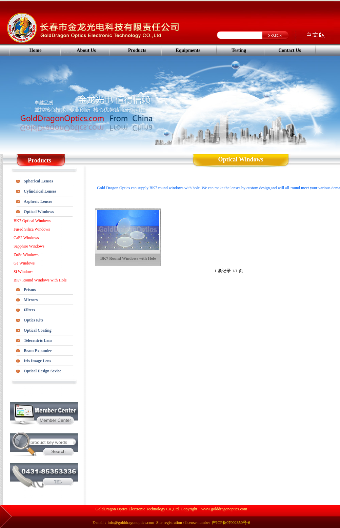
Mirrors (31, 299)
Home (35, 50)
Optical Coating (38, 330)
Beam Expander (38, 350)
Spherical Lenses (38, 181)
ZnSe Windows (26, 254)
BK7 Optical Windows (32, 220)
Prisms (30, 289)
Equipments (188, 50)
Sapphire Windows (29, 246)
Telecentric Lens (38, 340)
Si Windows (23, 271)
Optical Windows (39, 211)
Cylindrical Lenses (40, 191)
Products (137, 50)
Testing (239, 50)
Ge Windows (24, 263)
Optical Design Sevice (42, 371)
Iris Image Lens (37, 360)
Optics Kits (33, 320)
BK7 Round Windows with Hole (40, 280)
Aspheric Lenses (38, 201)
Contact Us (289, 50)
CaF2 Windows (26, 237)
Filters (29, 310)
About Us (86, 50)
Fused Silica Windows (32, 229)
